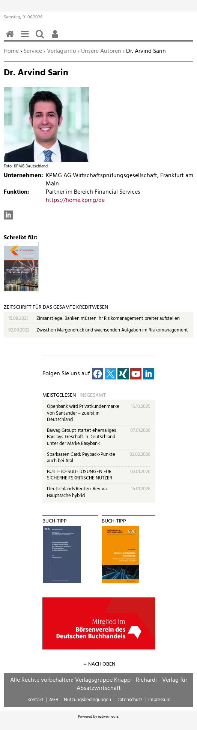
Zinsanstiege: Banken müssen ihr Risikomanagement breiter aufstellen (108, 318)
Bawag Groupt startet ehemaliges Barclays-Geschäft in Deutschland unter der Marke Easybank (81, 437)
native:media (108, 717)
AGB (53, 699)
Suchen (41, 38)
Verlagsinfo (61, 51)
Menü (26, 38)
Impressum (159, 699)
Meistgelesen (59, 395)
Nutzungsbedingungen (87, 699)
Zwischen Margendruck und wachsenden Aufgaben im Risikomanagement (112, 330)
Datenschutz (129, 699)
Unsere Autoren (101, 51)
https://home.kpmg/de (75, 200)
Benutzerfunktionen (56, 38)
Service (33, 51)
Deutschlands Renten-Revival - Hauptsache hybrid (79, 492)
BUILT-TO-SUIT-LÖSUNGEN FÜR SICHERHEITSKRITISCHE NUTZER (79, 475)
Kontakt (35, 699)
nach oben (101, 664)
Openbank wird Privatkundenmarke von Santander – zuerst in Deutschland (83, 413)
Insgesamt (93, 395)
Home (11, 51)
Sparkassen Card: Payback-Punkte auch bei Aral (81, 458)
